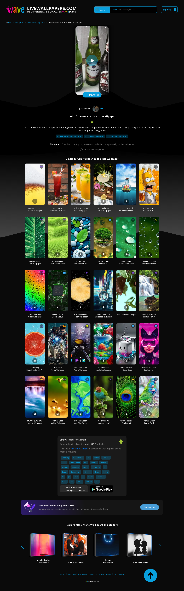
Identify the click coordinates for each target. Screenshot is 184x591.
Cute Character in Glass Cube (126, 368)
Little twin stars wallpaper (117, 136)
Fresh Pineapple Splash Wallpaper (81, 315)
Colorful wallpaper (36, 22)
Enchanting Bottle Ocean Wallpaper (126, 209)
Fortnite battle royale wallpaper (69, 136)
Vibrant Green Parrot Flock (149, 422)
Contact (62, 574)
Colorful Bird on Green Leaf (103, 422)
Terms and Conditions (87, 574)
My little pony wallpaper (94, 136)
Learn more (149, 507)
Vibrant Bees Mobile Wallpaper (58, 422)
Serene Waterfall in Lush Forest (149, 315)
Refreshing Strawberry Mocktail (57, 209)
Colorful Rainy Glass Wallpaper (34, 315)
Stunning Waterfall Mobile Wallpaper (34, 422)
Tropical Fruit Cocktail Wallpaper (103, 209)
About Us (71, 574)
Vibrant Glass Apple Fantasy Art (103, 368)
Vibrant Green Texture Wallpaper (57, 262)
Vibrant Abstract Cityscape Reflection (103, 315)
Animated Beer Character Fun (149, 209)
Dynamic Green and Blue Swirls (80, 422)
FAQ (115, 574)
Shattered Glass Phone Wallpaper (81, 368)
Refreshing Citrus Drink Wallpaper (81, 209)
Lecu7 (99, 108)
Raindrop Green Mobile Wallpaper (149, 262)
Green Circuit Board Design (57, 315)
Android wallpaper (79, 448)
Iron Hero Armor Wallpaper (58, 368)
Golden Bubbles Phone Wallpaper (35, 209)
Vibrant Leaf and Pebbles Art (80, 262)
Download (92, 95)
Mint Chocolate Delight (126, 314)
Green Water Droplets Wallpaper (126, 262)
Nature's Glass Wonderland (103, 262)
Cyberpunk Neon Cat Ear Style (149, 368)
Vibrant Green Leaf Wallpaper (35, 262)
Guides (122, 574)
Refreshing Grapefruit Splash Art (34, 368)
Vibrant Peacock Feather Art (126, 422)
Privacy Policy (105, 574)
